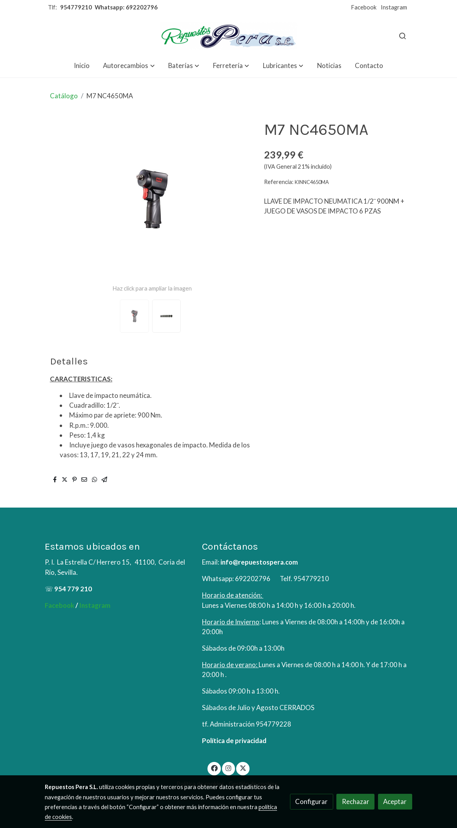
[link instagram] (228, 767)
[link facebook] (214, 767)
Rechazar (355, 801)
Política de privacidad (234, 740)
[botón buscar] (402, 36)
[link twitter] (243, 767)
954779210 (76, 7)
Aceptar (395, 801)
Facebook (363, 7)
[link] (228, 36)
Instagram (394, 7)
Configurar (311, 801)
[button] (129, 65)
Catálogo (64, 96)
